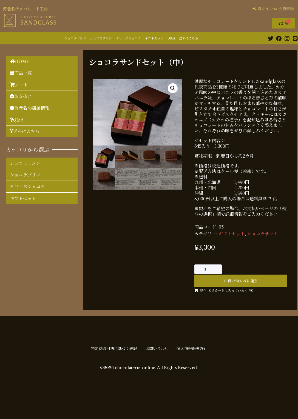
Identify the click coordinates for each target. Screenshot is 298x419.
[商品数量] (208, 269)
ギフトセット (154, 38)
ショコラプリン (101, 38)
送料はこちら (188, 38)
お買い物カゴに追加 (241, 280)
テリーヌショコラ (128, 38)
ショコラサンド (75, 38)
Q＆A (171, 38)
